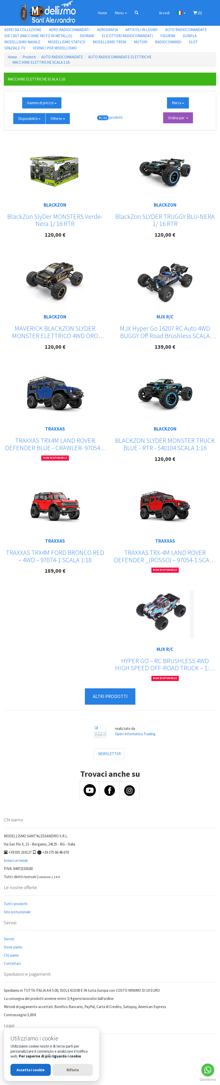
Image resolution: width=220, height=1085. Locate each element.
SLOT (193, 41)
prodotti (116, 117)
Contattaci (12, 963)
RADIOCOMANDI (168, 41)
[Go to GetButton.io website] (208, 1079)
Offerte (57, 118)
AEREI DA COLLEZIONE (22, 29)
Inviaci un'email (16, 860)
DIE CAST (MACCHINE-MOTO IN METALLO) (38, 35)
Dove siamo (13, 947)
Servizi (9, 938)
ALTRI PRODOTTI (110, 696)
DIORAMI (87, 35)
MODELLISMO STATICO (66, 41)
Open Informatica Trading (135, 733)
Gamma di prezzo (42, 102)
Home (102, 12)
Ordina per (178, 117)
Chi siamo (11, 955)
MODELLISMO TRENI (109, 41)
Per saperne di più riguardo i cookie (50, 1056)
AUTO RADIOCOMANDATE (186, 29)
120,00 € (55, 234)
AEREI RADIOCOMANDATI (69, 29)
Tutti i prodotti (15, 903)
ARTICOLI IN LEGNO (141, 29)
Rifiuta (73, 1069)
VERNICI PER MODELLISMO (55, 48)
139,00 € (164, 346)
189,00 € (55, 570)
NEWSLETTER (109, 753)
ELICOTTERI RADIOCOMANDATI (127, 35)
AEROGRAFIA (107, 29)
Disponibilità (29, 118)
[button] (136, 12)
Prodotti (29, 57)
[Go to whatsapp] (207, 1070)
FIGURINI (167, 35)
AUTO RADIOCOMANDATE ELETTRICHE (119, 57)
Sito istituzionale (17, 911)
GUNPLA (190, 35)
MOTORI (140, 41)
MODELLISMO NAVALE (22, 41)
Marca (178, 102)
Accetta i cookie (31, 1069)
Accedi (164, 12)
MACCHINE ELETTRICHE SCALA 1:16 (41, 62)
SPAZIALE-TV (14, 48)
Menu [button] (121, 12)
